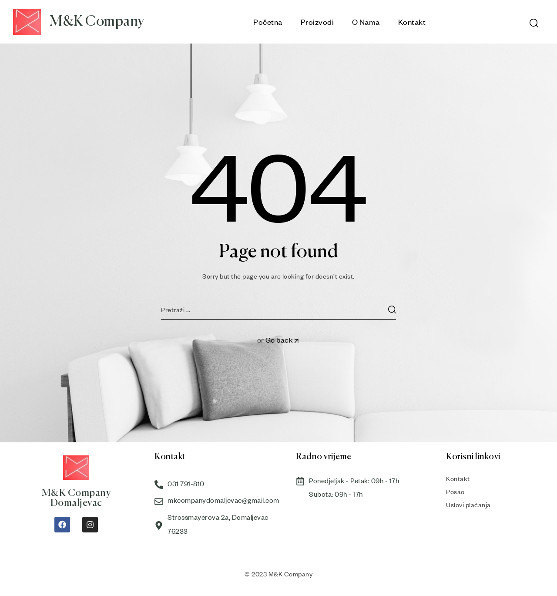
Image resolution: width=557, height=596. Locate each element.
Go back (282, 339)
